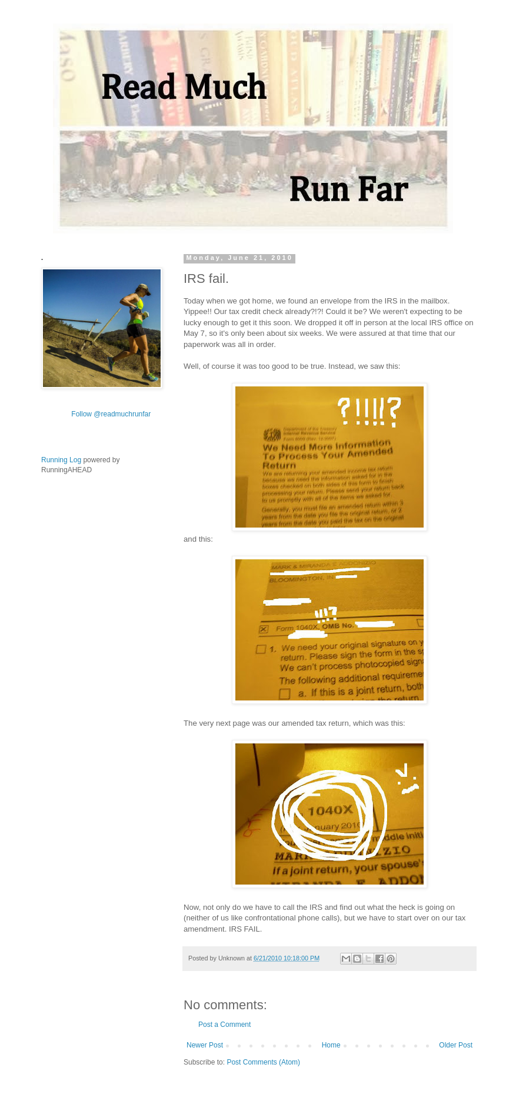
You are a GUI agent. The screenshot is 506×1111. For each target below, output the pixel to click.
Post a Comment (224, 1024)
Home (331, 1045)
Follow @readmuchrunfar (111, 414)
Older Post (455, 1045)
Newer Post (205, 1045)
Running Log (61, 460)
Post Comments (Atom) (263, 1062)
